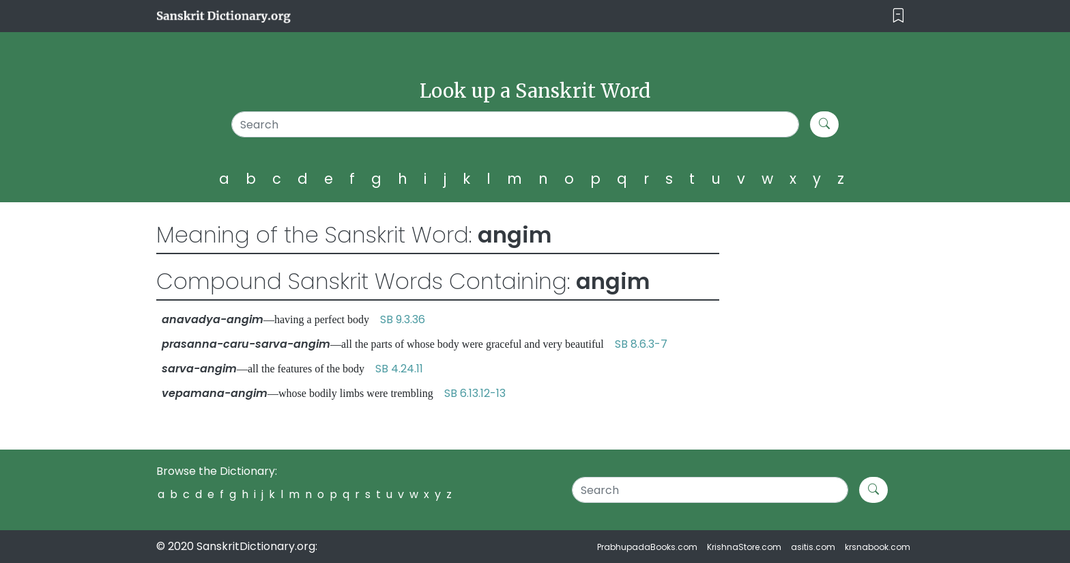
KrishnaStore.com (744, 547)
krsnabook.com (877, 547)
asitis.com (813, 547)
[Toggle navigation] (898, 16)
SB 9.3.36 (402, 319)
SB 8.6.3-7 (641, 344)
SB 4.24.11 (399, 368)
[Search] (515, 124)
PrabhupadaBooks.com (647, 547)
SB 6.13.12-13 (475, 393)
